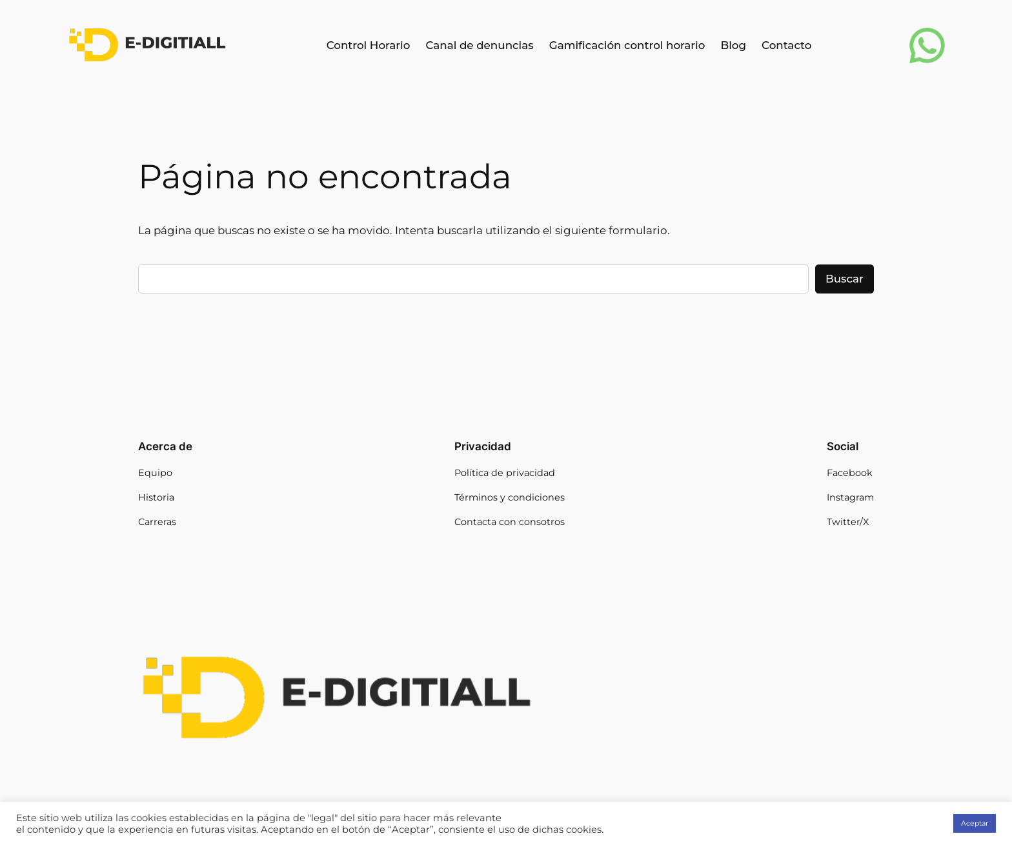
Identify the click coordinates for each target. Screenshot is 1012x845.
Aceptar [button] (974, 823)
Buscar (844, 278)
